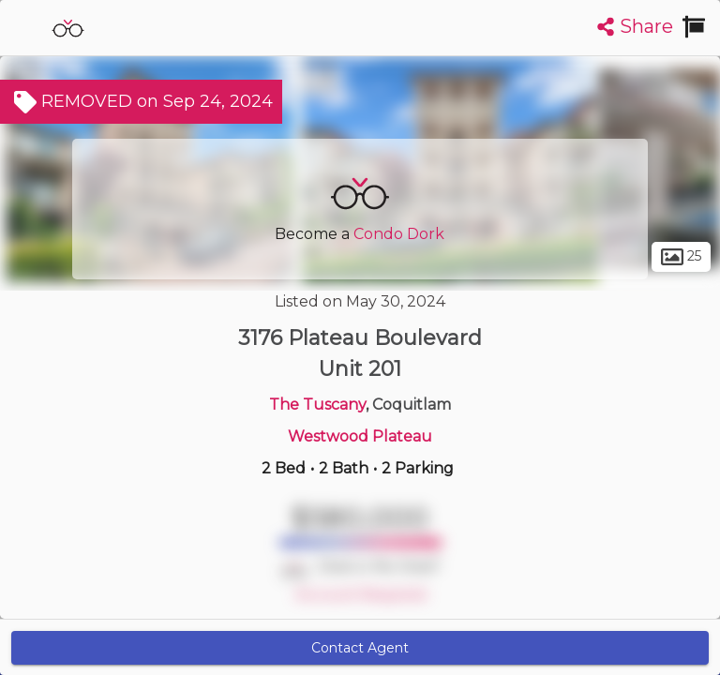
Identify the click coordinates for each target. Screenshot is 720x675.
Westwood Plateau (360, 436)
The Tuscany (317, 404)
